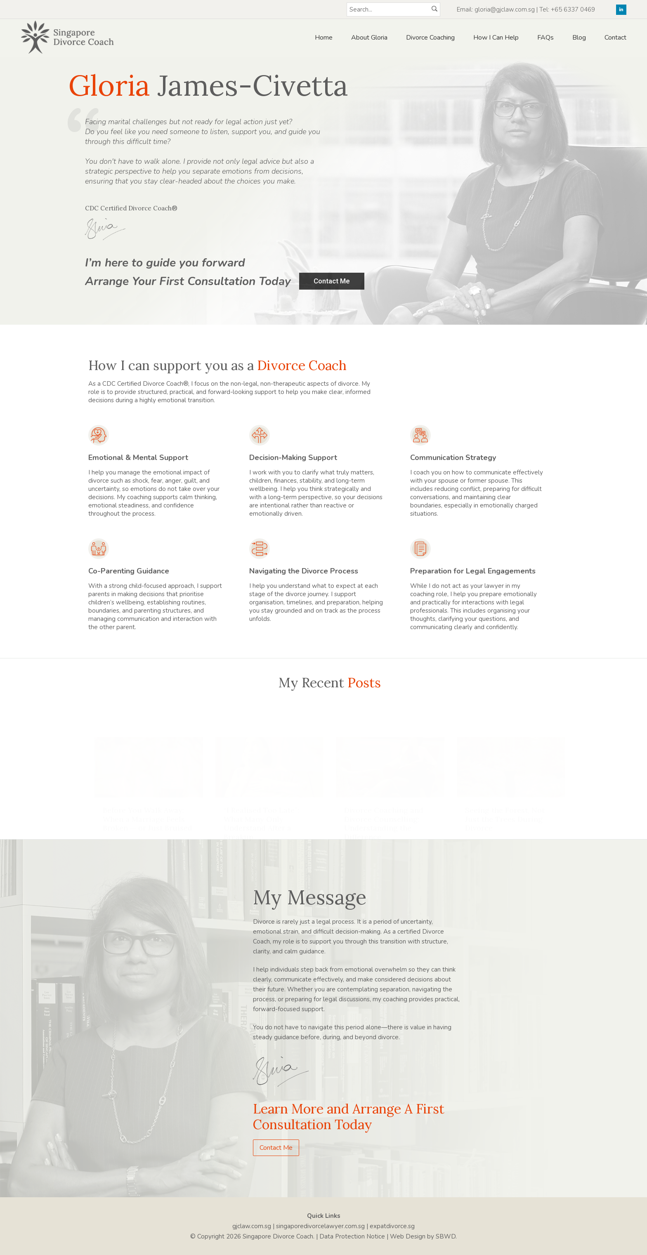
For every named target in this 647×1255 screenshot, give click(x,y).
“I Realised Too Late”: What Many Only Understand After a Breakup (261, 815)
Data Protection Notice (352, 1236)
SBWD (446, 1236)
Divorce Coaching (430, 37)
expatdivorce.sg (392, 1226)
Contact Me (276, 1147)
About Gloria (369, 37)
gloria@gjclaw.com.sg (505, 9)
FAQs (545, 37)
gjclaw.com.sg (251, 1226)
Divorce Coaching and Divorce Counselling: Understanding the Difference (383, 815)
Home (324, 37)
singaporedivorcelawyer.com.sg (320, 1226)
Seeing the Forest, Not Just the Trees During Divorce (505, 810)
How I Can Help (496, 37)
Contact (615, 37)
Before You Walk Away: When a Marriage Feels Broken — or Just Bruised (147, 810)
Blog (579, 37)
